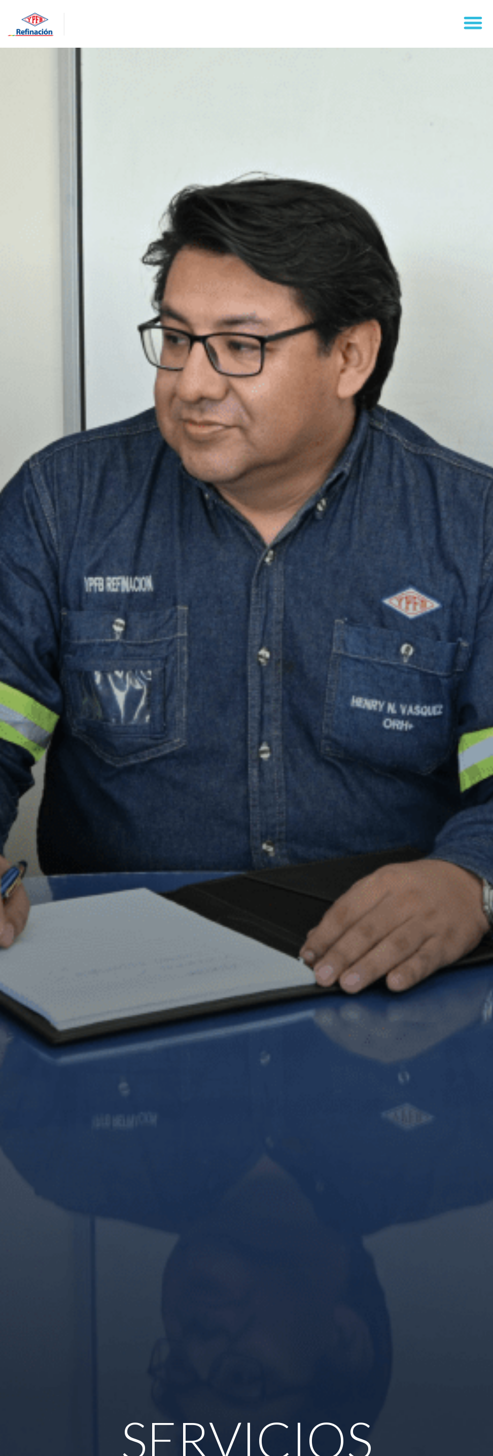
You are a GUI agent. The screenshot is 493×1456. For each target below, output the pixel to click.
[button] (473, 23)
